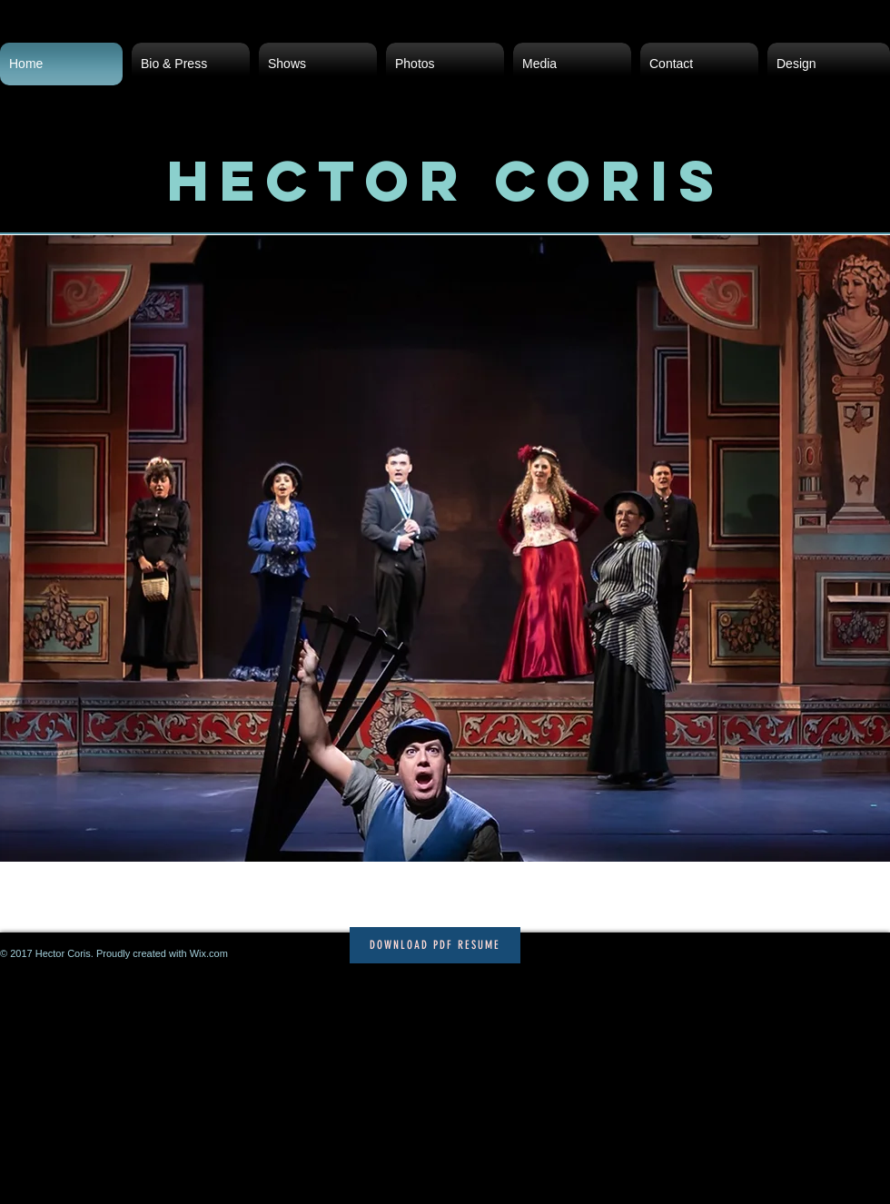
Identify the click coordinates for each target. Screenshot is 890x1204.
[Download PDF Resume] (435, 945)
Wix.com (209, 953)
